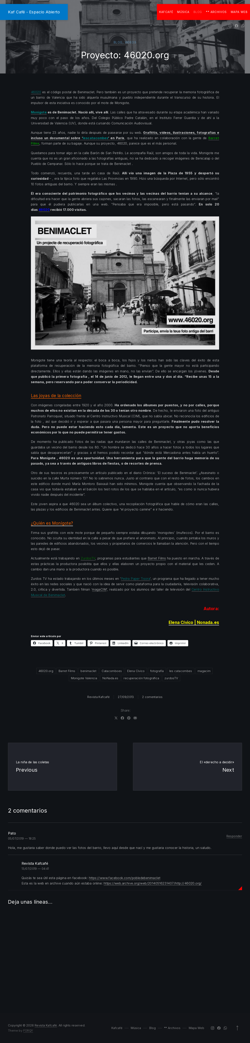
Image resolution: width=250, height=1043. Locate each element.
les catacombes (180, 671)
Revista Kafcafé (98, 697)
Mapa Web (239, 12)
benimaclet (88, 671)
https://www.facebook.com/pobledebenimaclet (124, 878)
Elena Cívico (136, 671)
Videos (130, 42)
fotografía (157, 671)
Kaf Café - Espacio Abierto (34, 11)
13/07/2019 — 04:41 (35, 868)
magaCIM (99, 589)
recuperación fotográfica (141, 678)
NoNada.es (110, 678)
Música (183, 12)
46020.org (45, 671)
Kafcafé (166, 12)
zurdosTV (171, 678)
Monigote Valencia (84, 678)
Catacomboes (112, 671)
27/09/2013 (126, 697)
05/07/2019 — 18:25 (22, 838)
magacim (204, 671)
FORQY (28, 1030)
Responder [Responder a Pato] (234, 836)
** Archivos (216, 12)
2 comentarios (152, 697)
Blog (198, 12)
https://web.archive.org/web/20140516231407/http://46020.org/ (153, 883)
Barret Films (157, 558)
